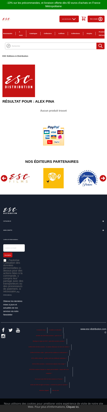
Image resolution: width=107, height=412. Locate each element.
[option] (19, 178)
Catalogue (33, 33)
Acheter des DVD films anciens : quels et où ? (49, 335)
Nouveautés (7, 33)
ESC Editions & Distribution (15, 56)
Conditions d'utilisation (55, 330)
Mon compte (96, 19)
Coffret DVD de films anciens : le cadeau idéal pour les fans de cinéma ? (49, 347)
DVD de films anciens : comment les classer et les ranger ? (49, 364)
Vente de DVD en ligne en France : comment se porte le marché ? (49, 384)
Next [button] (103, 178)
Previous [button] (4, 178)
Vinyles (89, 33)
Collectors (48, 33)
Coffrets (61, 33)
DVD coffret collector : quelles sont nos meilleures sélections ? (49, 358)
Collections (75, 33)
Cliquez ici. (72, 407)
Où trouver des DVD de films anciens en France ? (49, 379)
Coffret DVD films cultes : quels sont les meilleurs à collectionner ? (49, 352)
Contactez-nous (40, 330)
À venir (21, 33)
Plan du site (55, 390)
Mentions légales (44, 390)
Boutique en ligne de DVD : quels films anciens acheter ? (49, 341)
